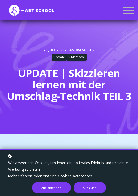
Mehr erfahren (20, 176)
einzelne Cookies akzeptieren (67, 176)
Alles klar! (90, 188)
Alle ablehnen (51, 188)
